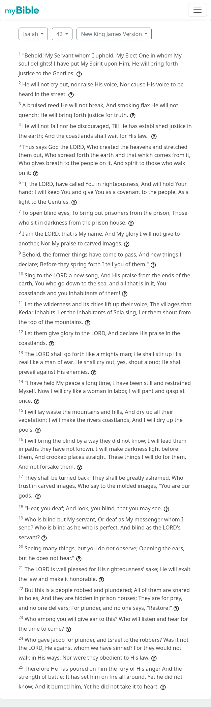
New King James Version (112, 34)
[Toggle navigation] (197, 9)
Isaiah (31, 34)
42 (60, 34)
